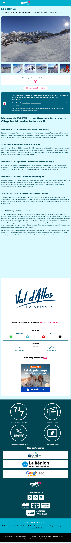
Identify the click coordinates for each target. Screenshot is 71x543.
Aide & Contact (30, 522)
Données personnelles (44, 536)
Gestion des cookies (36, 539)
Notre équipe (24, 539)
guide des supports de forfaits (31, 103)
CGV (29, 536)
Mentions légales (20, 536)
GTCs (34, 536)
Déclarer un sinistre (59, 536)
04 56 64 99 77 (41, 522)
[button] (4, 3)
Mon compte (9, 536)
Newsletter (48, 539)
